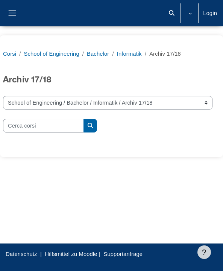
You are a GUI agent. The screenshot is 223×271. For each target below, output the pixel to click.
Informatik (129, 54)
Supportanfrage (123, 254)
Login (210, 13)
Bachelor (98, 54)
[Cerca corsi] (43, 125)
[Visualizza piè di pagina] (204, 252)
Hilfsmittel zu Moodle (71, 254)
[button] (172, 13)
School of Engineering (51, 54)
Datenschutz (21, 254)
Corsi (9, 54)
